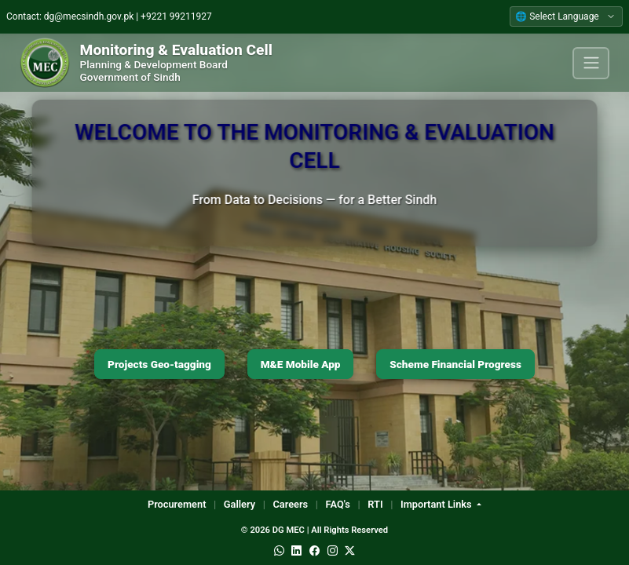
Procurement (177, 504)
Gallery (239, 504)
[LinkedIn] (296, 551)
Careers (290, 504)
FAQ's (338, 504)
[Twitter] (350, 551)
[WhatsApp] (279, 551)
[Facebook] (314, 551)
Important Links (437, 504)
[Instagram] (332, 551)
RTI (375, 504)
